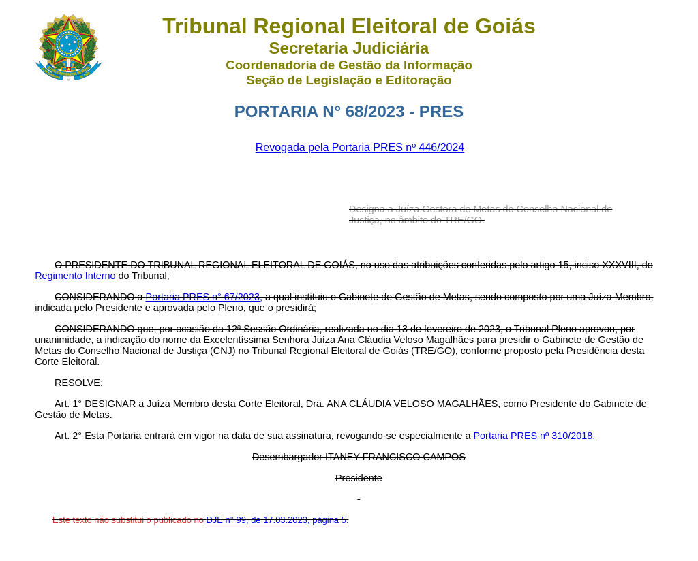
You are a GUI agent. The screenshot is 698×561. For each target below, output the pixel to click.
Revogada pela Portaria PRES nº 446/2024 (360, 147)
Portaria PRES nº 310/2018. (535, 435)
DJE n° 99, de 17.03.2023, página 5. (277, 520)
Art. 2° (68, 435)
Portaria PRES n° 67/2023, (204, 296)
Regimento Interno (75, 275)
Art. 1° (68, 403)
